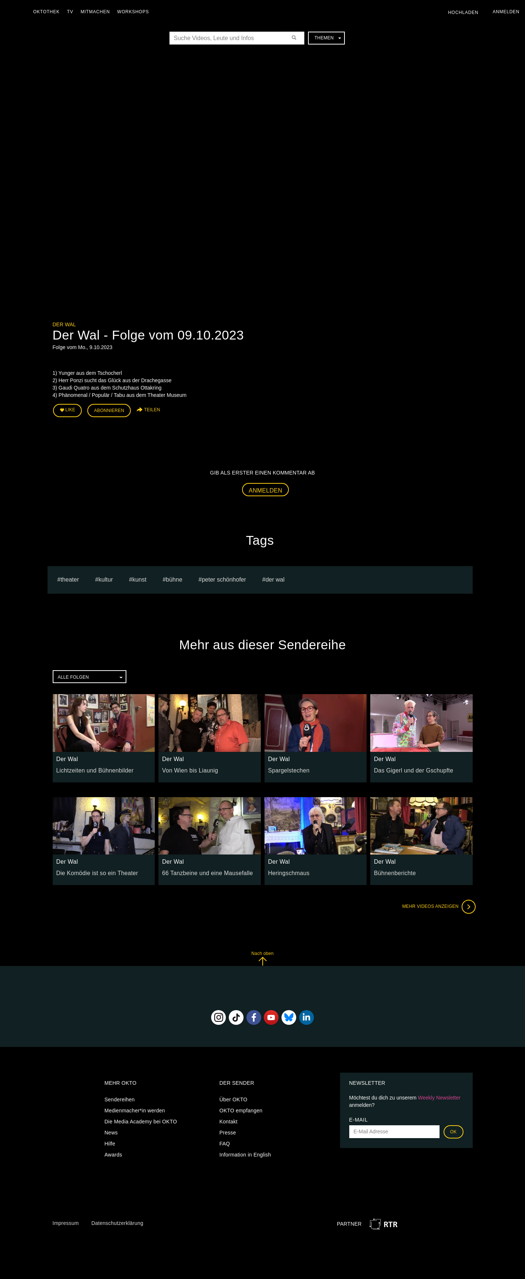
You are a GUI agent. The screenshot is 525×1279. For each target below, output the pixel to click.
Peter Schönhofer (224, 577)
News (111, 1130)
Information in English (245, 1152)
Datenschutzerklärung (117, 1220)
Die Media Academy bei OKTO (141, 1119)
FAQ (225, 1141)
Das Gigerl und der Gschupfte (409, 768)
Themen (327, 37)
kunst (139, 577)
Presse (228, 1130)
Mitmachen (97, 11)
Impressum (66, 1220)
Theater (69, 577)
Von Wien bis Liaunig (187, 768)
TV (72, 11)
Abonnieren (109, 409)
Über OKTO (234, 1097)
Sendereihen (120, 1097)
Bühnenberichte (393, 870)
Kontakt (229, 1119)
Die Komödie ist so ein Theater (93, 870)
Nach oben (262, 955)
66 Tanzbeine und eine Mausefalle (202, 870)
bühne (174, 577)
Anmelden (265, 488)
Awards (113, 1152)
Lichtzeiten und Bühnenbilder (91, 768)
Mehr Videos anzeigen (436, 904)
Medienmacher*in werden (135, 1108)
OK (453, 1129)
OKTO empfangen (241, 1108)
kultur (105, 577)
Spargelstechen (286, 768)
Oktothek (48, 11)
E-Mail (358, 1117)
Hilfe (110, 1141)
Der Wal (64, 324)
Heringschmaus (286, 870)
